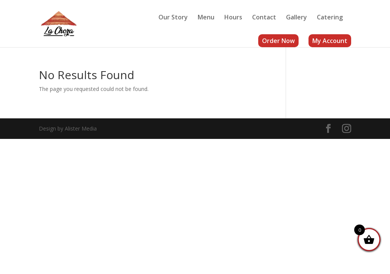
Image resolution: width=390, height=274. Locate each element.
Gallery (296, 17)
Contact (264, 17)
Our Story (173, 17)
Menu (206, 17)
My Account (329, 41)
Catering (330, 17)
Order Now (278, 41)
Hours (233, 17)
